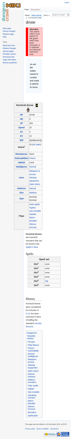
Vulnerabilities (21, 158)
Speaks (32, 214)
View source (36, 15)
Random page (8, 34)
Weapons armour (32, 360)
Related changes (9, 48)
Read (27, 15)
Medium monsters (32, 380)
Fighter (32, 207)
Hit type (31, 341)
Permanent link (8, 57)
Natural (32, 188)
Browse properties (10, 63)
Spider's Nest (32, 247)
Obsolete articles (31, 337)
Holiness (21, 188)
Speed (21, 127)
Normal (32, 167)
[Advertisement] (57, 58)
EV (21, 136)
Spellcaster (33, 415)
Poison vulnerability (33, 349)
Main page (7, 28)
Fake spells (34, 204)
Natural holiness (31, 375)
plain (38, 144)
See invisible (35, 211)
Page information (9, 60)
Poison (32, 158)
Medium (33, 192)
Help (4, 37)
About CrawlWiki (43, 428)
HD (21, 119)
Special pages (8, 51)
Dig (46, 281)
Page (26, 9)
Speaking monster (32, 396)
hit (34, 144)
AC (21, 131)
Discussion (35, 9)
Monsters (32, 412)
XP (21, 123)
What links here (9, 46)
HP (21, 114)
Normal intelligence (33, 354)
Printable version (9, 54)
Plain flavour (33, 345)
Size (21, 192)
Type (21, 198)
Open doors (34, 184)
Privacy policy (30, 428)
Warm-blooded (31, 401)
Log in (66, 2)
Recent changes (9, 31)
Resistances (22, 154)
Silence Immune (31, 407)
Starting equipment (32, 366)
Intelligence (21, 167)
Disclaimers (54, 428)
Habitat (21, 162)
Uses (21, 177)
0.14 (28, 313)
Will (21, 140)
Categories (32, 333)
